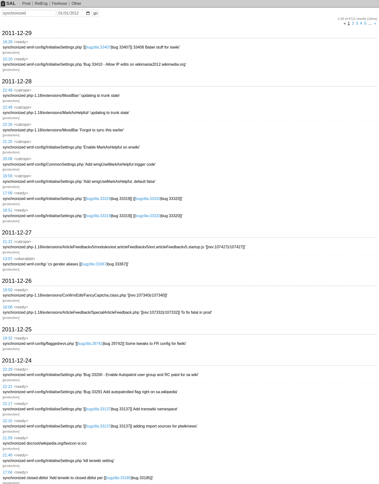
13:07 (7, 259)
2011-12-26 (17, 281)
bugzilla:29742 (90, 344)
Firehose (59, 3)
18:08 (7, 307)
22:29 (7, 369)
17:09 (7, 193)
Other (76, 3)
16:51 (7, 210)
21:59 (7, 438)
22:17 (7, 404)
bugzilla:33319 (98, 199)
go (95, 13)
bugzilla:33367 (93, 264)
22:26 (7, 124)
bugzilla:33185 (118, 478)
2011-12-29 (17, 33)
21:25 (7, 142)
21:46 (7, 455)
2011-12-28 (17, 81)
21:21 (7, 242)
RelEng (41, 3)
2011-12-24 (17, 361)
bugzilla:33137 (98, 409)
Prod (26, 3)
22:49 (7, 90)
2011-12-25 (17, 329)
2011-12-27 (17, 233)
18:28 (7, 42)
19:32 (7, 338)
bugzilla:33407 (98, 47)
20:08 (7, 159)
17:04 (7, 472)
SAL (8, 3)
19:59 (7, 176)
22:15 (7, 421)
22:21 (7, 386)
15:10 (7, 59)
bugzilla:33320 (147, 199)
